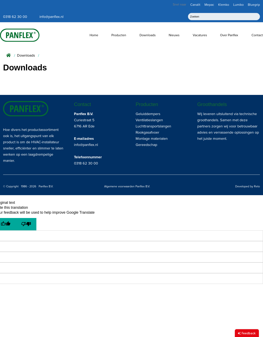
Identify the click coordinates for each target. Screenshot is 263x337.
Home (94, 35)
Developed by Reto (247, 186)
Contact (257, 35)
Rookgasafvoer (147, 132)
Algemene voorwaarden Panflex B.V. (127, 186)
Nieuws (174, 35)
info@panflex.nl (86, 144)
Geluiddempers (148, 114)
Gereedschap (146, 144)
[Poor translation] (26, 224)
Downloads (148, 35)
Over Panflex (229, 35)
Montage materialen (152, 138)
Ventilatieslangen (149, 120)
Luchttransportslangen (153, 126)
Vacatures (200, 35)
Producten (118, 35)
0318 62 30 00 (86, 163)
